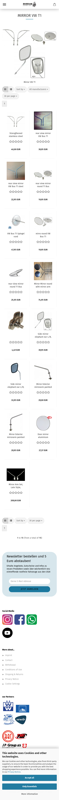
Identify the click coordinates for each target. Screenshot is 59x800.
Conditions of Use (13, 669)
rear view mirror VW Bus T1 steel (15, 185)
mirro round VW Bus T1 (43, 235)
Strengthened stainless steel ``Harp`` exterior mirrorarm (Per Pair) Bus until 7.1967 (15, 135)
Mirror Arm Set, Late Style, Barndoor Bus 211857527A (16, 486)
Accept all (29, 778)
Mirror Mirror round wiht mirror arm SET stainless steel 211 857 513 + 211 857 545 (43, 285)
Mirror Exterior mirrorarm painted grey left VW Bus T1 (16, 436)
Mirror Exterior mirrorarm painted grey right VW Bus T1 (43, 386)
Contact (8, 660)
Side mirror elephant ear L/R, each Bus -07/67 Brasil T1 (43, 335)
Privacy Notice (14, 772)
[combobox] (21, 89)
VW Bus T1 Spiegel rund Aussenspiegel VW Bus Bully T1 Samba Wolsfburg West (15, 235)
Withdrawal (10, 665)
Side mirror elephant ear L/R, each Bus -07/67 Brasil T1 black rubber (16, 386)
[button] (5, 89)
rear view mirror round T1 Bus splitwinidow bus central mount (16, 285)
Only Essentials (29, 786)
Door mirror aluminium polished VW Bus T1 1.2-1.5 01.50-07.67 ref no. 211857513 (43, 436)
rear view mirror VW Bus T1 (43, 135)
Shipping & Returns (14, 674)
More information (29, 794)
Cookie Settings (12, 684)
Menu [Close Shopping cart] (4, 4)
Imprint (8, 655)
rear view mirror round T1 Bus (43, 185)
